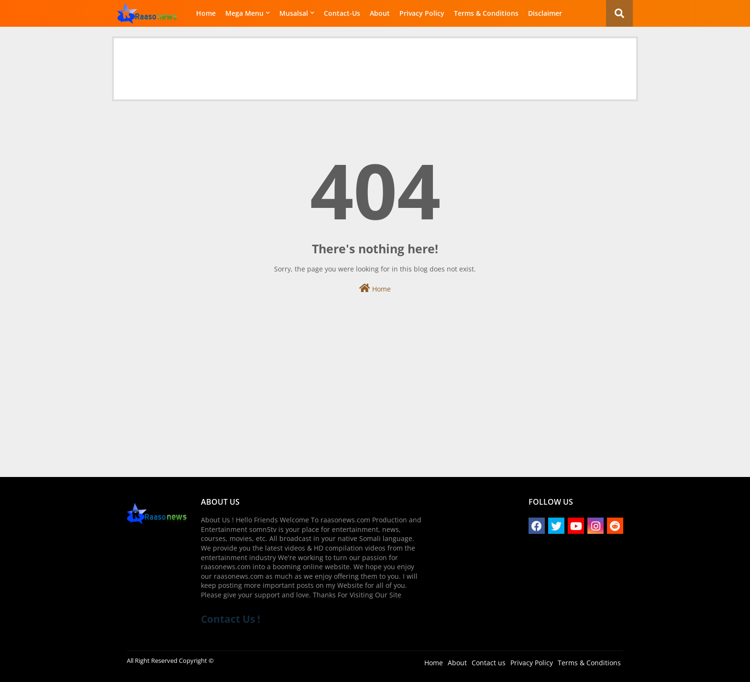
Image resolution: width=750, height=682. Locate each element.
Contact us (489, 662)
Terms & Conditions (486, 13)
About (380, 13)
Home (206, 13)
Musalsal (293, 13)
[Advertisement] (375, 59)
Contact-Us (342, 13)
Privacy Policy (421, 13)
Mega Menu (244, 13)
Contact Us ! (230, 619)
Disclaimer (545, 13)
